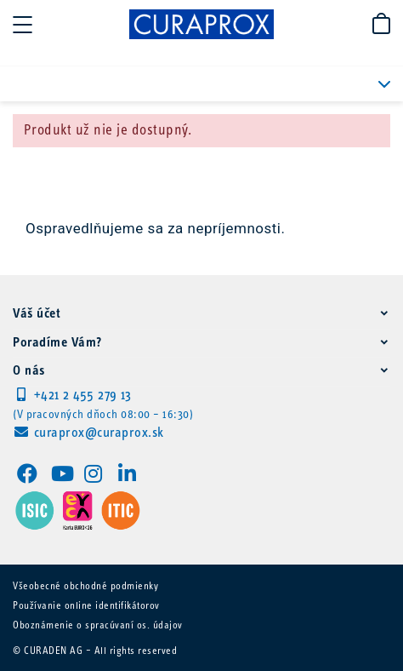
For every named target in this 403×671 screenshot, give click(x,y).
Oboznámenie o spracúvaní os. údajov (98, 626)
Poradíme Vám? (57, 343)
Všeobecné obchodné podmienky (85, 587)
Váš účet (36, 314)
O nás (29, 371)
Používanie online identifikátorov (86, 606)
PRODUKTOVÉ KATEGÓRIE (373, 84)
